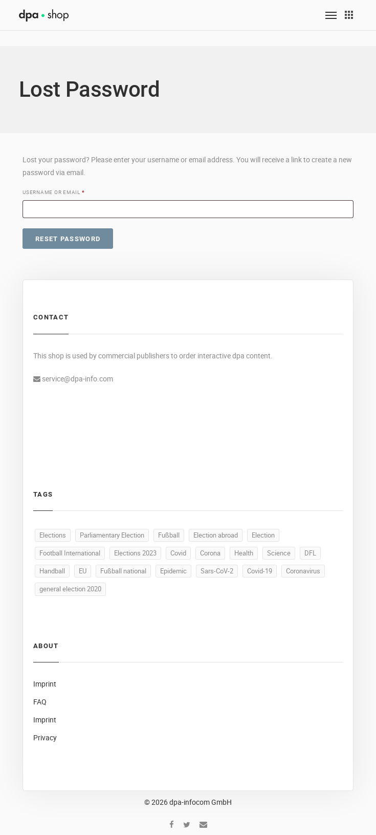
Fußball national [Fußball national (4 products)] (123, 570)
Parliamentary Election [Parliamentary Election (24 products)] (112, 535)
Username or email (55, 192)
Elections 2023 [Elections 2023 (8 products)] (135, 553)
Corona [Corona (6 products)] (210, 553)
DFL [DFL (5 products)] (310, 553)
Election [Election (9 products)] (263, 535)
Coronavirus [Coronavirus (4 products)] (303, 570)
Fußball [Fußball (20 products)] (169, 535)
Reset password (67, 239)
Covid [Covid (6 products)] (178, 553)
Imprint (44, 684)
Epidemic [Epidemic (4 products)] (173, 570)
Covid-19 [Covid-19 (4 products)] (259, 570)
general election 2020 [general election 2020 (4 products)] (70, 588)
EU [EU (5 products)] (82, 570)
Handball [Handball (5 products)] (52, 570)
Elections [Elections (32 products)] (52, 535)
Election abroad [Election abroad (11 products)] (215, 535)
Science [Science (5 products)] (279, 553)
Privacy (45, 737)
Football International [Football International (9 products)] (69, 553)
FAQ (40, 701)
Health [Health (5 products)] (243, 553)
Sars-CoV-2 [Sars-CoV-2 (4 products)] (217, 570)
